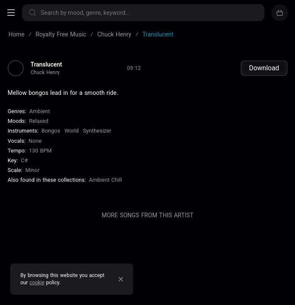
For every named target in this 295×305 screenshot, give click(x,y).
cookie (37, 283)
